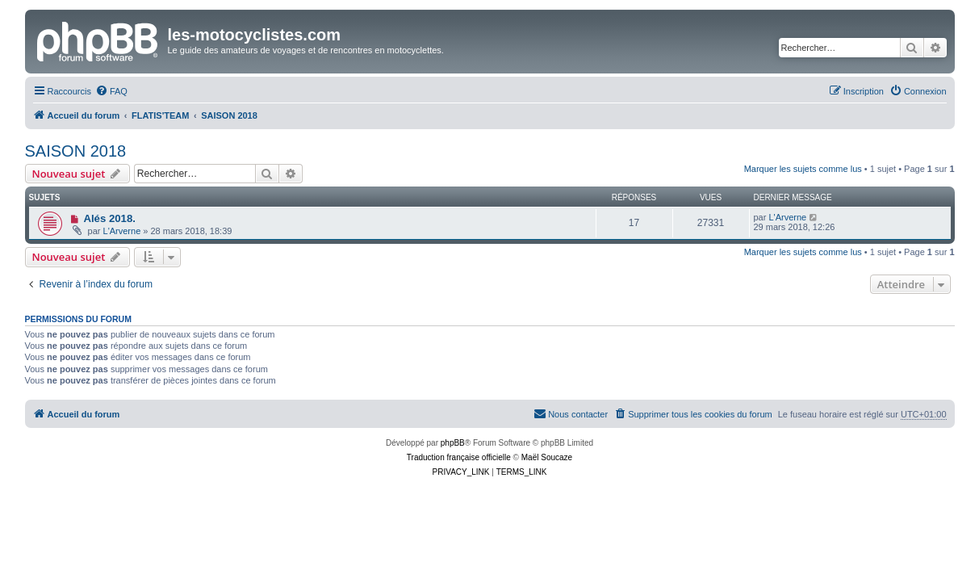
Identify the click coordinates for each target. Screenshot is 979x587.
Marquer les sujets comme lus (803, 169)
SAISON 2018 (76, 151)
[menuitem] (111, 91)
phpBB (453, 442)
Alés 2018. (109, 218)
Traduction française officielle (459, 457)
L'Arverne (122, 231)
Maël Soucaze (546, 457)
